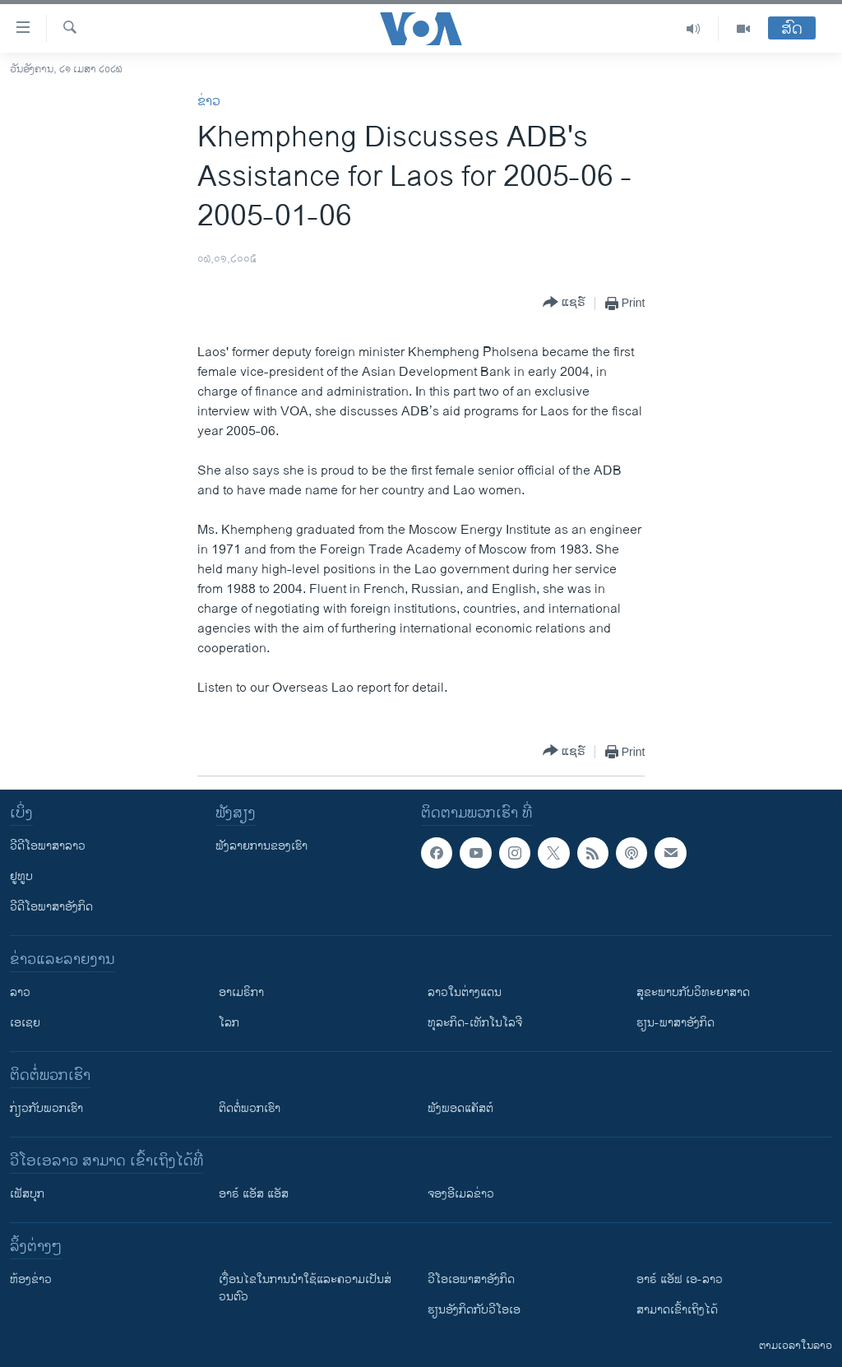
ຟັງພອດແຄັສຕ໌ (460, 1108)
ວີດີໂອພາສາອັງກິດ (51, 906)
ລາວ (20, 992)
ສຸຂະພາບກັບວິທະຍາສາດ (693, 992)
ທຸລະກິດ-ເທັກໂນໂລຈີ (475, 1022)
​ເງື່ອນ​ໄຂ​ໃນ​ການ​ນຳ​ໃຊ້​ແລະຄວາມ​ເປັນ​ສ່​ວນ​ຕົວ (305, 1288)
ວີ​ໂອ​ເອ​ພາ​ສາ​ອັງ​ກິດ (471, 1279)
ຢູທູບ (21, 876)
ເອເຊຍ (25, 1022)
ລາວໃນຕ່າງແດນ (465, 992)
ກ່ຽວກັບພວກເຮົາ (46, 1108)
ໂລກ (229, 1022)
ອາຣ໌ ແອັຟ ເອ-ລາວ (679, 1279)
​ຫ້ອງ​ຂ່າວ (31, 1279)
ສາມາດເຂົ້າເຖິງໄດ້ (677, 1309)
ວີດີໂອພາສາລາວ (48, 846)
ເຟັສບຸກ (27, 1193)
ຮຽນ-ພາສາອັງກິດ (675, 1022)
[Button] (564, 303)
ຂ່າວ (208, 101)
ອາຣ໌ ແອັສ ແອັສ (254, 1193)
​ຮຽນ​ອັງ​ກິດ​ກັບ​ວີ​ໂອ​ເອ (474, 1309)
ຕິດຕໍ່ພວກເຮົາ (249, 1108)
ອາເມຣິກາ (241, 992)
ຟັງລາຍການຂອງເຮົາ (261, 846)
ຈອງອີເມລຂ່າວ (461, 1193)
